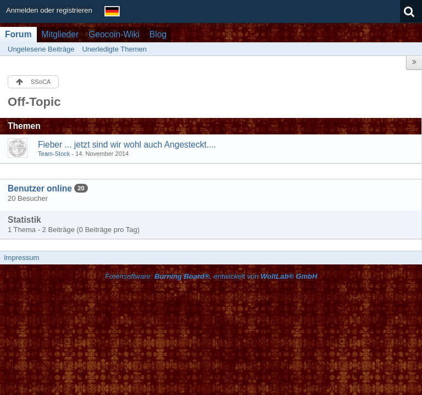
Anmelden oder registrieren (49, 10)
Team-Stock (54, 153)
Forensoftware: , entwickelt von (211, 276)
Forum (18, 34)
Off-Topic (34, 102)
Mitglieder (60, 34)
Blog (157, 34)
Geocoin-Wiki (114, 34)
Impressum (21, 257)
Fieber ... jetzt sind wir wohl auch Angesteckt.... (127, 144)
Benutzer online (40, 188)
